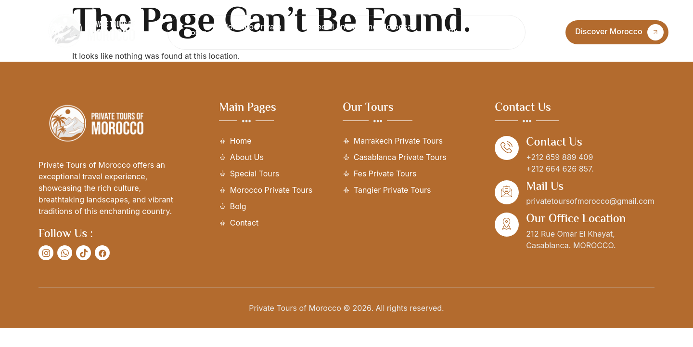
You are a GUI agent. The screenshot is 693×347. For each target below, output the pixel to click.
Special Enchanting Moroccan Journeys (362, 32)
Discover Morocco (619, 32)
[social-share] (45, 252)
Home (195, 32)
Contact (493, 32)
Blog (457, 32)
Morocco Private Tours (251, 32)
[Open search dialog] (547, 32)
